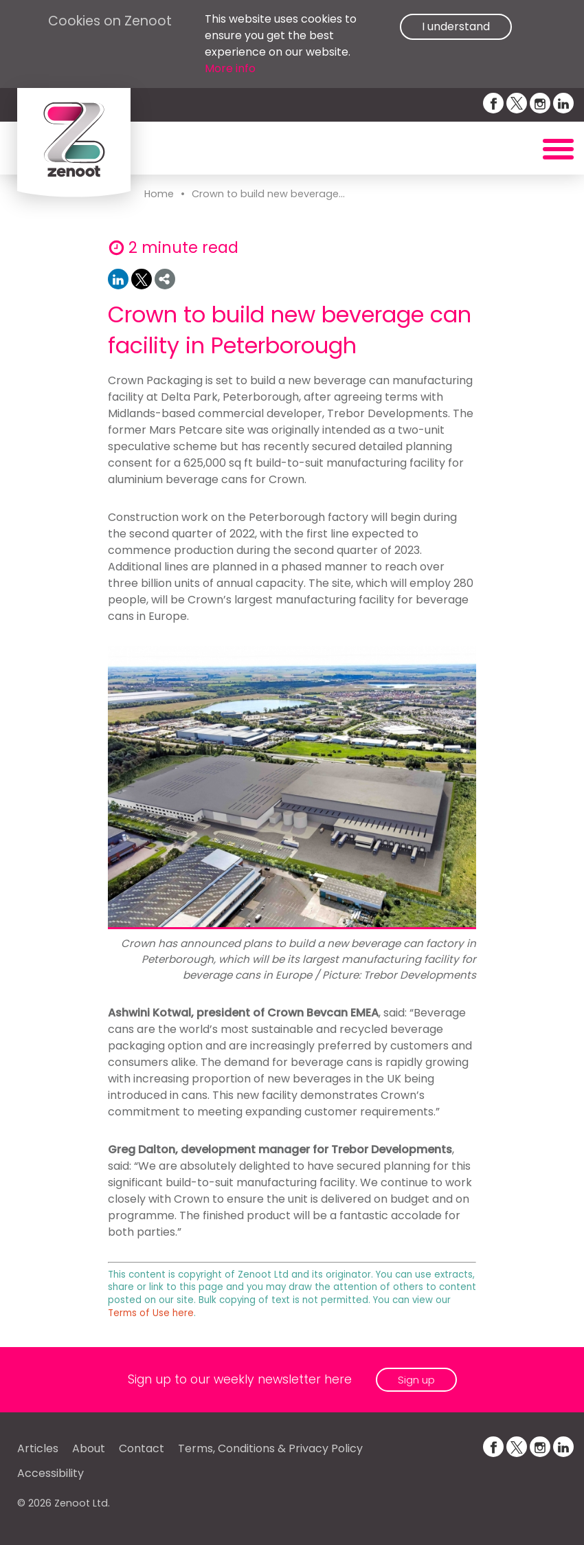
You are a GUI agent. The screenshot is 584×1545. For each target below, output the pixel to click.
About (88, 1448)
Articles (37, 1448)
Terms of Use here (151, 1313)
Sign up (416, 1379)
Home (159, 194)
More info (230, 68)
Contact (141, 1448)
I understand (456, 26)
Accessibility (50, 1473)
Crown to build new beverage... (268, 194)
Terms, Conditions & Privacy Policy (270, 1448)
